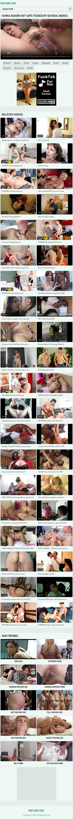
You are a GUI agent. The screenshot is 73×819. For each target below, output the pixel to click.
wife (57, 63)
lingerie (8, 68)
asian (36, 63)
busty (66, 63)
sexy (27, 63)
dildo (31, 68)
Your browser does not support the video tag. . (36, 39)
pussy (18, 63)
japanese (47, 63)
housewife (20, 68)
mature (8, 63)
